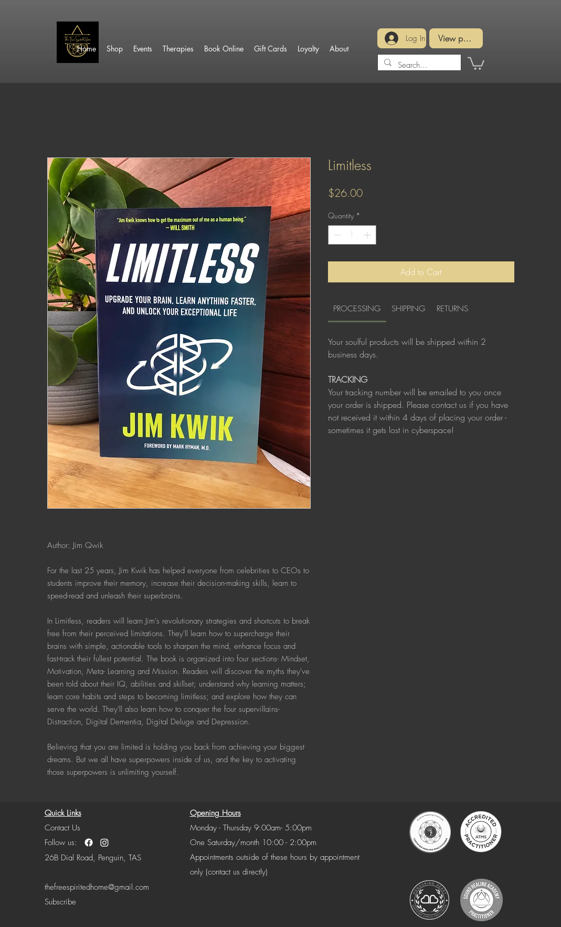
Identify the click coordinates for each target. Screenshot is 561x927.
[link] (356, 308)
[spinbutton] (352, 235)
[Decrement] (336, 235)
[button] (476, 63)
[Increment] (368, 235)
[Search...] (418, 65)
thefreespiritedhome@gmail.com (97, 887)
